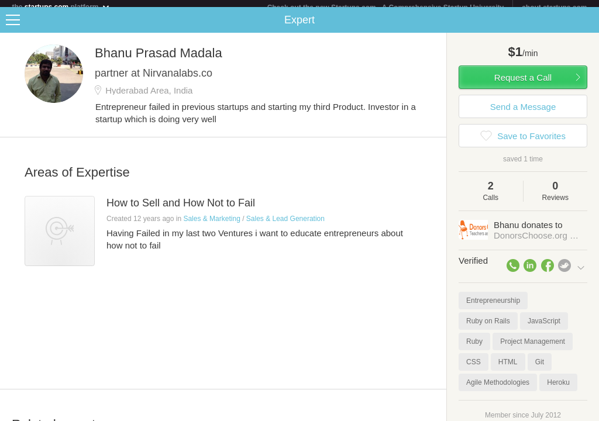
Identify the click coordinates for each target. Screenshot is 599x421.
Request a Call (523, 84)
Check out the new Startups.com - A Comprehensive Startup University (385, 8)
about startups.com (554, 8)
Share (587, 27)
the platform (61, 7)
